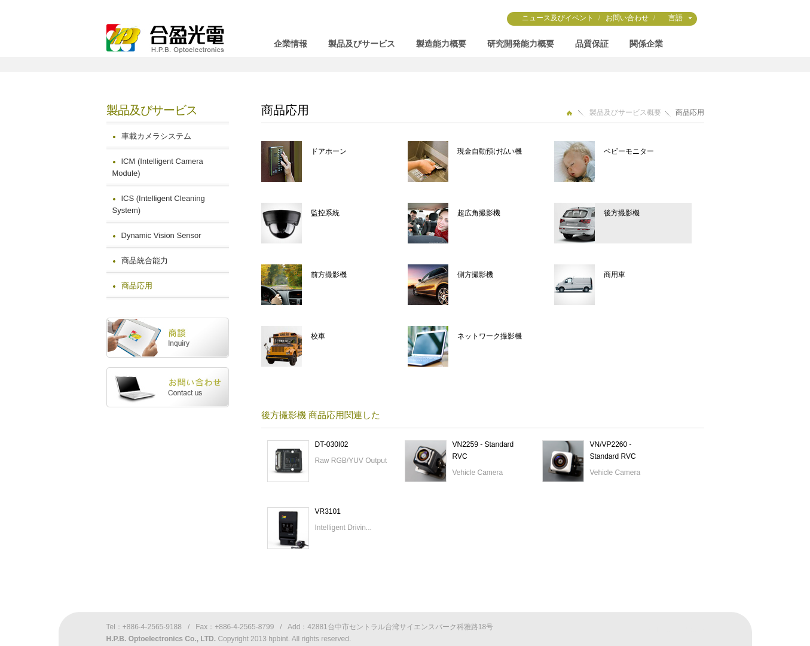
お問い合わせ (627, 18)
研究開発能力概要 (520, 43)
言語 (675, 18)
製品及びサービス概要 (625, 112)
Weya (695, 630)
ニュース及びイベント (558, 18)
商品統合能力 (144, 260)
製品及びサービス (361, 43)
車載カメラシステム (156, 136)
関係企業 (646, 43)
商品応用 (136, 285)
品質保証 (592, 43)
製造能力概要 (441, 43)
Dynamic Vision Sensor (161, 235)
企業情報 (290, 43)
